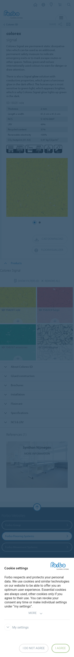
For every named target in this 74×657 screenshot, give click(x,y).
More (35, 613)
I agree (60, 648)
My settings (16, 627)
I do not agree (34, 648)
